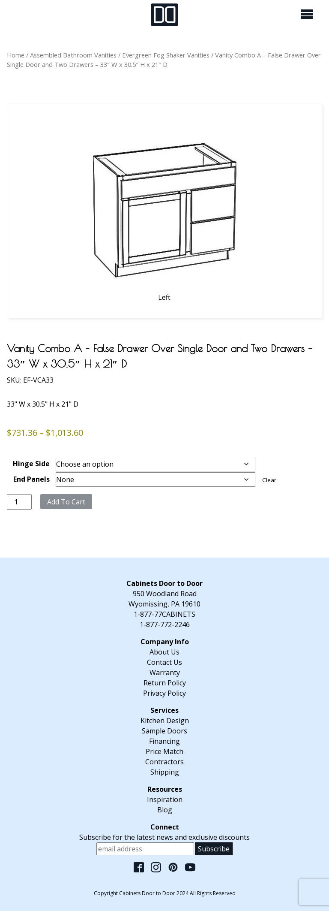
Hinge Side (31, 463)
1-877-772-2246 (165, 624)
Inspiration (164, 799)
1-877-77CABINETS (164, 614)
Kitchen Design (165, 720)
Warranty (165, 672)
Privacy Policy (164, 693)
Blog (164, 809)
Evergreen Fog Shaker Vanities (165, 55)
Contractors (164, 761)
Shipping (164, 772)
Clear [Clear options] (269, 480)
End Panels (31, 479)
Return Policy (165, 683)
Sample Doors (164, 731)
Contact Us (164, 662)
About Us (164, 652)
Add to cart (66, 502)
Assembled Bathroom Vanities (73, 55)
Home (15, 55)
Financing (164, 741)
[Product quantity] (19, 502)
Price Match (164, 751)
